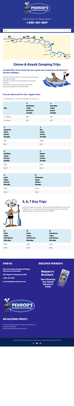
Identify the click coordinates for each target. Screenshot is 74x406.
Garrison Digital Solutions (55, 340)
